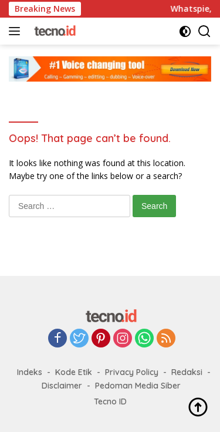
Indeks (29, 372)
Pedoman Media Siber (138, 385)
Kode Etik (73, 372)
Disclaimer (62, 385)
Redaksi (186, 372)
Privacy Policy (131, 372)
